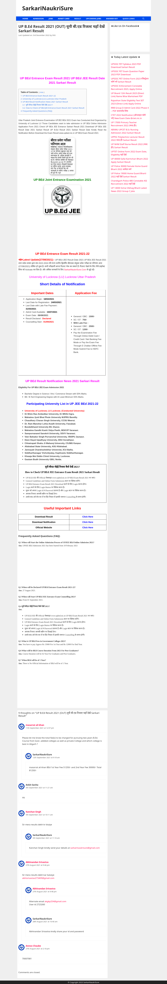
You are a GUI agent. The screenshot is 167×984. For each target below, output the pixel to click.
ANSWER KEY (112, 18)
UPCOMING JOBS (93, 18)
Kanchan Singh (33, 811)
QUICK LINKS (129, 18)
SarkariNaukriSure (47, 8)
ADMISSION (38, 18)
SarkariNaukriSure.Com (75, 269)
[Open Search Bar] (143, 18)
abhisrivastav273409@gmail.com (38, 878)
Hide (41, 92)
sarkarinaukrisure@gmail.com (85, 847)
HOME (25, 18)
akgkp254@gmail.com (55, 901)
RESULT (77, 18)
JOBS (51, 18)
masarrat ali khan (35, 725)
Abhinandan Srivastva (37, 862)
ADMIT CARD (64, 18)
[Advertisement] (62, 58)
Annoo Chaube (33, 945)
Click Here (87, 527)
